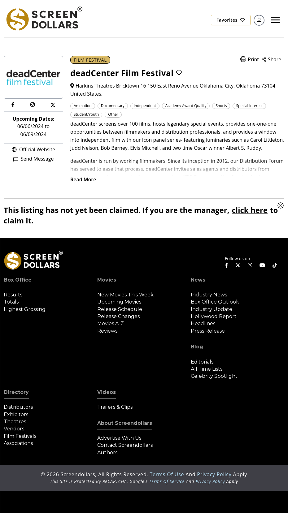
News (198, 280)
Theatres (15, 422)
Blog (197, 347)
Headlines (203, 323)
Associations (18, 443)
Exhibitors (16, 414)
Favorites (230, 20)
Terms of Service (167, 481)
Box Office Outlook (215, 302)
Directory (16, 392)
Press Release (208, 331)
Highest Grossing (25, 309)
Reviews (107, 331)
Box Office (18, 280)
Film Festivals (20, 436)
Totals (11, 302)
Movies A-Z (110, 323)
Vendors (14, 429)
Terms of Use (167, 474)
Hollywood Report (214, 316)
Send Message (33, 158)
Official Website (33, 149)
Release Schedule (119, 309)
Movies (106, 280)
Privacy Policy (215, 474)
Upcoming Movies (119, 302)
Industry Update (211, 309)
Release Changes (118, 316)
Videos (106, 392)
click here (250, 210)
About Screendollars (124, 423)
